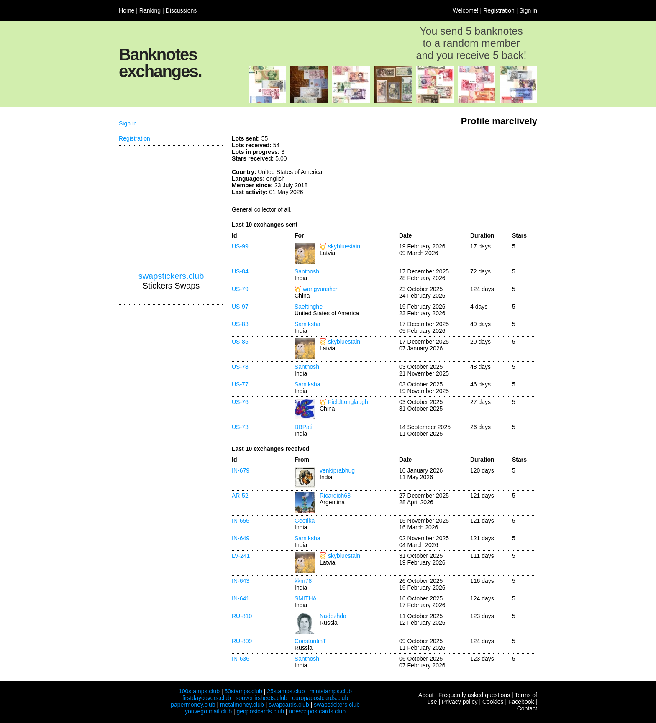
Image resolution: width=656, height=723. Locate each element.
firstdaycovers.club (206, 698)
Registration (499, 10)
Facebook (521, 701)
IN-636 (240, 658)
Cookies (493, 701)
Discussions (181, 10)
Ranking (150, 10)
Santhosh (307, 271)
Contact (527, 708)
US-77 (240, 384)
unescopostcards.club (317, 711)
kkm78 (303, 580)
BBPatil (304, 427)
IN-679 (240, 470)
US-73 (240, 427)
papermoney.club (193, 704)
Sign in (528, 10)
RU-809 (242, 641)
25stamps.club (286, 691)
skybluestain (344, 246)
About (426, 695)
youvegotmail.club (208, 711)
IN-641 (240, 598)
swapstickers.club (171, 276)
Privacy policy (460, 701)
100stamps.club (199, 691)
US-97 (240, 306)
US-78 (240, 366)
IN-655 (240, 520)
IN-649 (240, 538)
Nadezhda (333, 616)
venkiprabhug (337, 470)
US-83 (240, 324)
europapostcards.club (320, 698)
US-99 (240, 246)
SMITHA (306, 598)
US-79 (240, 289)
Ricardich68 (335, 495)
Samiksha (307, 324)
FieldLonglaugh (348, 402)
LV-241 (241, 555)
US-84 (240, 271)
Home (126, 10)
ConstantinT (310, 641)
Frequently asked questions (474, 695)
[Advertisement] (474, 166)
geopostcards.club (260, 711)
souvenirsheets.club (261, 698)
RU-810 (242, 616)
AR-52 (240, 495)
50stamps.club (243, 691)
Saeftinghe (309, 306)
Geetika (305, 520)
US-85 (240, 341)
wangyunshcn (321, 289)
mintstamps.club (331, 691)
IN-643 (240, 580)
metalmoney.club (242, 704)
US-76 (240, 402)
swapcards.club (289, 704)
